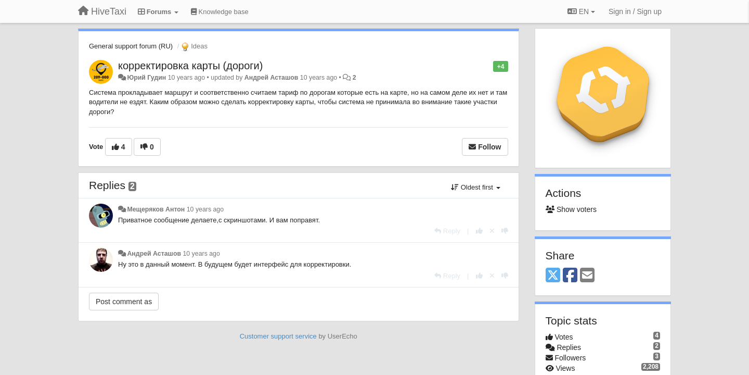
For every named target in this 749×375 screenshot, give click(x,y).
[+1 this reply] (479, 231)
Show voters (571, 209)
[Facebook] (570, 276)
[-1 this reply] (504, 231)
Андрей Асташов (271, 77)
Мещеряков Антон (156, 209)
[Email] (587, 276)
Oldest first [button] (475, 187)
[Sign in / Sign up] (635, 11)
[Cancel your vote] (492, 231)
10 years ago (205, 209)
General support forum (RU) (131, 46)
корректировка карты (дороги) (190, 65)
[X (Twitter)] (553, 276)
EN (581, 11)
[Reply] (447, 231)
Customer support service (278, 336)
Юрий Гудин (146, 77)
